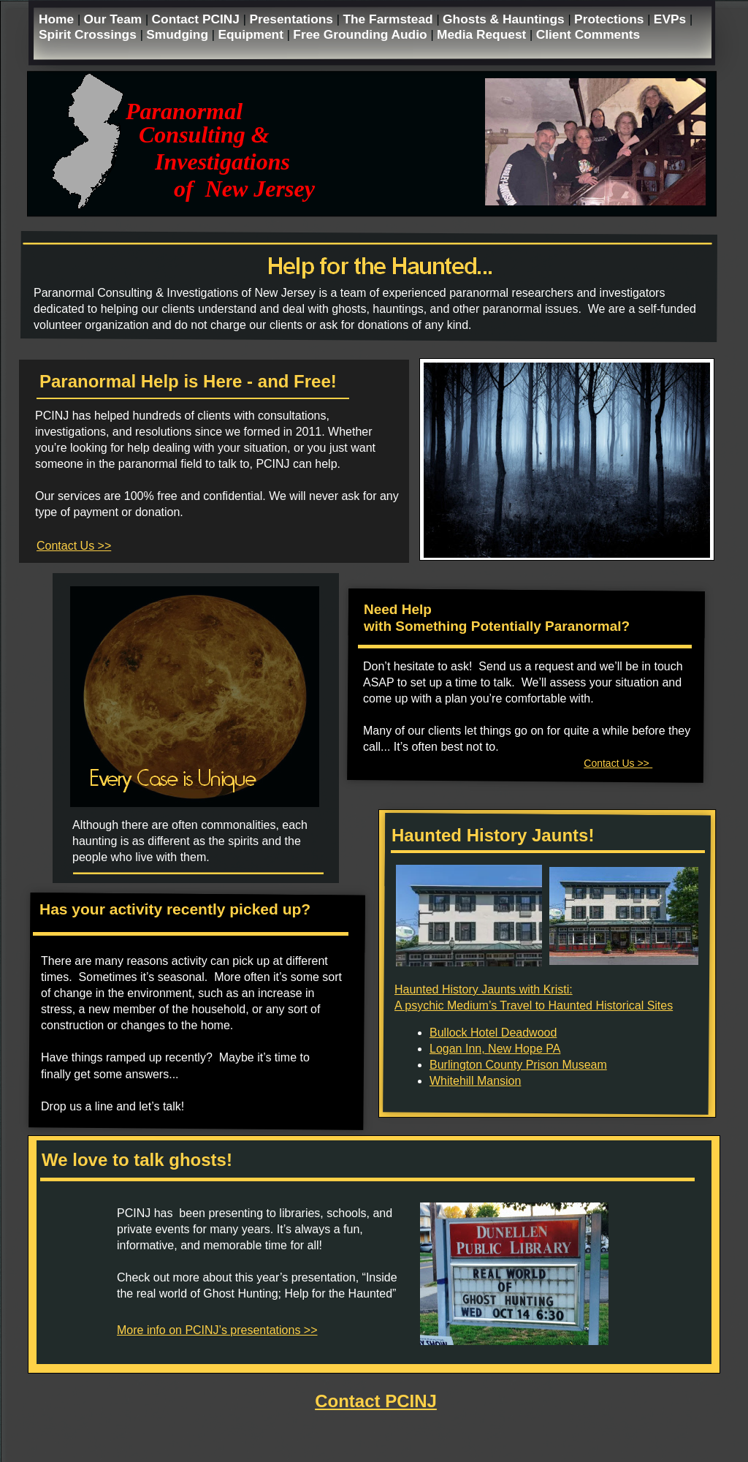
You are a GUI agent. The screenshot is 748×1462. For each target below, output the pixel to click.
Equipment (252, 34)
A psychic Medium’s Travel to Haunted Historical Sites (533, 1005)
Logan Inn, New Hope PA (495, 1048)
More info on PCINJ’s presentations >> (217, 1330)
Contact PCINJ (197, 19)
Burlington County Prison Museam (518, 1064)
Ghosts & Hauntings (505, 19)
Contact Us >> (74, 545)
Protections (610, 19)
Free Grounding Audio (361, 34)
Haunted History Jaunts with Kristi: (483, 989)
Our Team (114, 19)
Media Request (483, 34)
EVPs (672, 19)
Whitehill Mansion (475, 1081)
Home (58, 19)
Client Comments (588, 34)
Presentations (292, 19)
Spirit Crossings (89, 34)
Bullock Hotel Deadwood (493, 1032)
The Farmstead (389, 19)
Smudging (179, 34)
